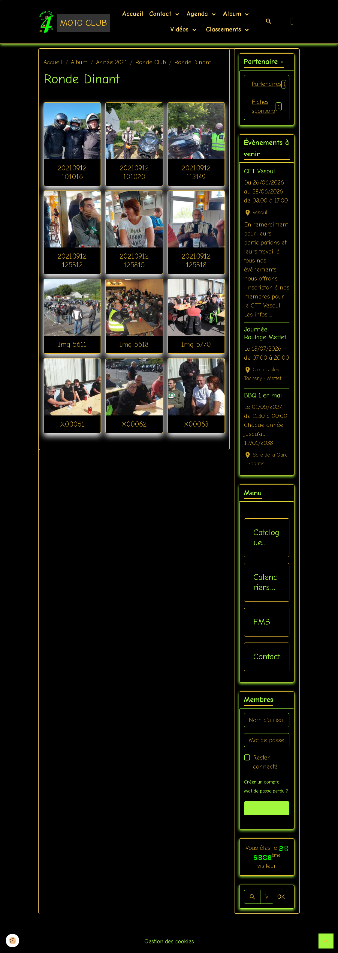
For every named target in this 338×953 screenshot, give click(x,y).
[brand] (66, 22)
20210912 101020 (134, 172)
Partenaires (270, 84)
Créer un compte (261, 783)
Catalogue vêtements (266, 539)
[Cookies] (13, 940)
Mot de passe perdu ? (266, 792)
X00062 (134, 424)
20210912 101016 (72, 172)
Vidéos (180, 29)
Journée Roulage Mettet (265, 334)
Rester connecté (265, 763)
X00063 (196, 424)
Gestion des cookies (169, 942)
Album (233, 13)
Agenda (198, 13)
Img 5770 (196, 344)
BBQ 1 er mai (263, 396)
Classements (223, 29)
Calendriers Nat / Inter (265, 583)
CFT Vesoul (259, 172)
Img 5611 (72, 344)
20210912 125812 (72, 260)
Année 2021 (111, 62)
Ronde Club (150, 62)
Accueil (132, 13)
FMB (261, 623)
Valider (267, 808)
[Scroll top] (325, 941)
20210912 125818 (196, 260)
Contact (161, 13)
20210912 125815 (134, 260)
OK (281, 897)
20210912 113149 (196, 172)
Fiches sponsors (267, 107)
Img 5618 (134, 344)
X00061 (72, 424)
